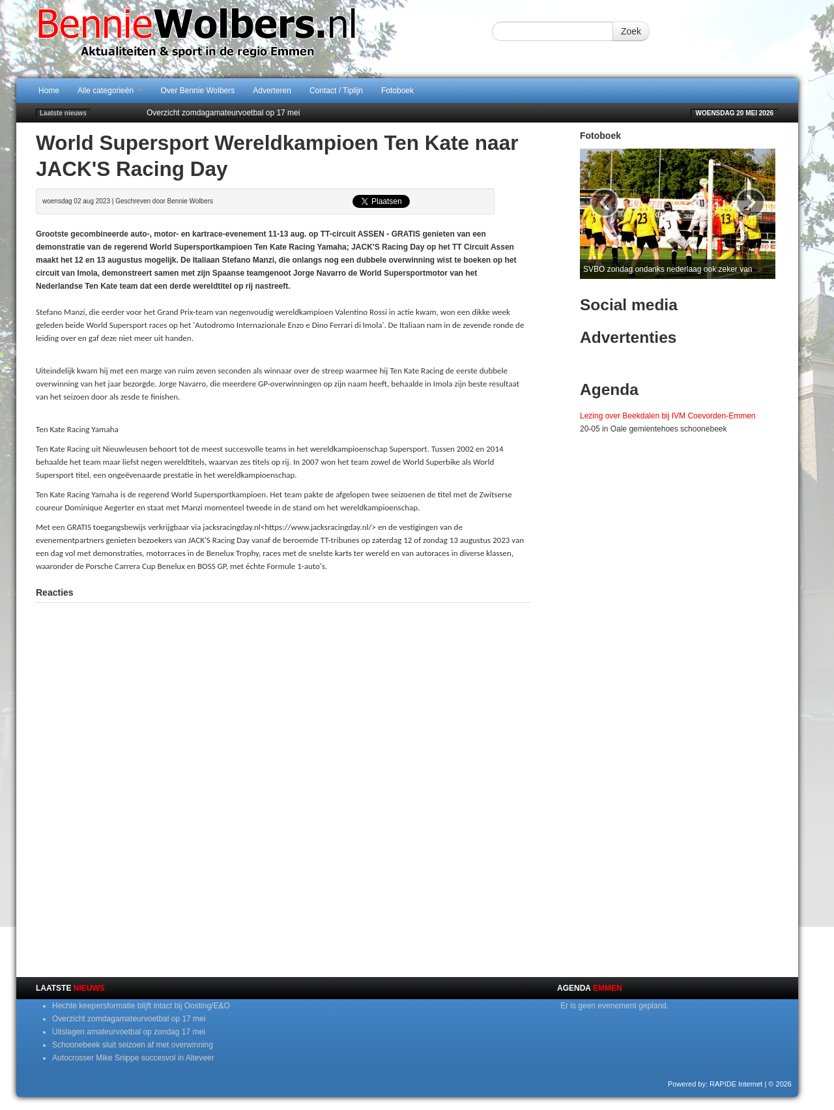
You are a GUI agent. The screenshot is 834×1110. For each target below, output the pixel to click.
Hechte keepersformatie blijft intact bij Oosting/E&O (141, 1005)
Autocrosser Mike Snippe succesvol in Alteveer (133, 1057)
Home (48, 90)
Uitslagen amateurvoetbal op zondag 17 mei (128, 1031)
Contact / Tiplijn (336, 90)
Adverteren (272, 90)
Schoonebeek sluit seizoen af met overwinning (132, 1044)
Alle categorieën (110, 90)
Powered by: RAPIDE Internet (715, 1084)
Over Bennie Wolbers (197, 90)
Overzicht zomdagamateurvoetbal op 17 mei (223, 112)
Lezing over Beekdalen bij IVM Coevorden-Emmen (667, 415)
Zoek (631, 31)
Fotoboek (397, 90)
